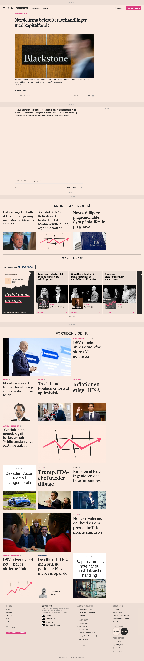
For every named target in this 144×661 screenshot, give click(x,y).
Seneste (9, 615)
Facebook (118, 648)
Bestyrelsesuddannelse (86, 612)
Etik (78, 642)
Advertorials (117, 622)
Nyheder (9, 609)
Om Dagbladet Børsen (121, 615)
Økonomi (76, 380)
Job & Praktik (118, 612)
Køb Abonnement (133, 8)
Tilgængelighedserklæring (87, 636)
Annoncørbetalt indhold (122, 619)
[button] (8, 8)
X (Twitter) (118, 651)
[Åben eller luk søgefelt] (12, 8)
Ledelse (76, 467)
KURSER (45, 8)
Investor (9, 612)
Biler (18, 468)
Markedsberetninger (11, 426)
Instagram (118, 645)
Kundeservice (82, 623)
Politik (40, 380)
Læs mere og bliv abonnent (59, 612)
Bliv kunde (81, 645)
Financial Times (49, 619)
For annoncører (83, 639)
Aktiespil (9, 622)
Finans (5, 380)
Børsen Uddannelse (84, 609)
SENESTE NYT (35, 8)
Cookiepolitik (82, 626)
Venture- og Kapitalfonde (36, 181)
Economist (47, 622)
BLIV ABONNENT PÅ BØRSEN (16, 633)
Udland (40, 467)
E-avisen (12, 627)
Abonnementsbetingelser (86, 633)
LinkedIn (117, 641)
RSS (7, 619)
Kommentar (42, 555)
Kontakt (116, 609)
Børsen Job (81, 615)
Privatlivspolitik (83, 629)
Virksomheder (21, 14)
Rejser (88, 556)
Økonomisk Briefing (51, 625)
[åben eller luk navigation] (4, 8)
